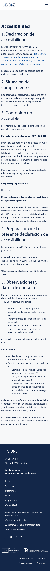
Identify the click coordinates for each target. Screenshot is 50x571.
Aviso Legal (42, 558)
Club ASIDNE (11, 505)
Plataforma (10, 491)
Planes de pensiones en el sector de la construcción (23, 514)
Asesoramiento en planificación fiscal (22, 525)
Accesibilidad (41, 563)
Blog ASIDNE (11, 500)
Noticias (9, 496)
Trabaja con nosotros (15, 530)
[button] (46, 5)
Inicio (7, 481)
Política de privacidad (25, 558)
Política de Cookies (25, 563)
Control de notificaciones (17, 520)
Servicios (9, 486)
